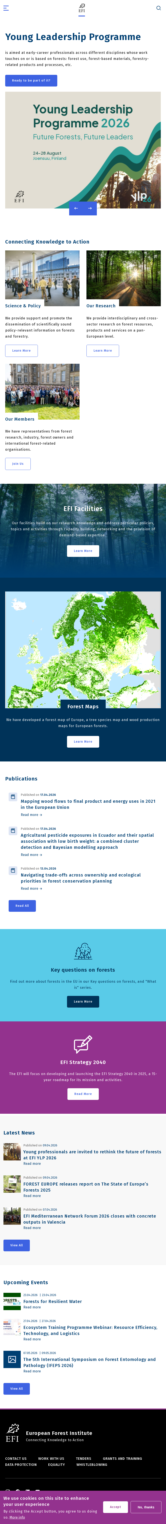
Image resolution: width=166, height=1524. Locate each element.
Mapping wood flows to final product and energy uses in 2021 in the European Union (88, 804)
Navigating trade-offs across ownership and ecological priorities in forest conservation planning (81, 878)
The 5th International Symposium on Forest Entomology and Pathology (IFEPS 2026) (89, 1362)
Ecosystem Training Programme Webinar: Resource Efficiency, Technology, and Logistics (90, 1330)
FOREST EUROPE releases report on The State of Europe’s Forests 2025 (85, 1187)
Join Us (18, 464)
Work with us (51, 1459)
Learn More (21, 351)
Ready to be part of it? (31, 80)
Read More (83, 1094)
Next (90, 208)
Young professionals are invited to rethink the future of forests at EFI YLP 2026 (92, 1154)
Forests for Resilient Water (52, 1301)
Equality (56, 1465)
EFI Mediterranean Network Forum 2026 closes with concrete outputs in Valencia (89, 1219)
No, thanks (146, 1507)
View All (16, 1245)
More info (17, 1518)
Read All (22, 906)
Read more (29, 815)
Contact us (16, 1459)
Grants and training (122, 1459)
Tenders (83, 1459)
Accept (115, 1507)
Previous (76, 208)
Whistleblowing (92, 1465)
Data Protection (21, 1465)
